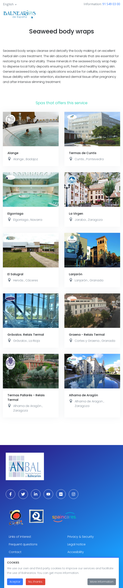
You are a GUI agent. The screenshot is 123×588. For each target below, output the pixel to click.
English (8, 4)
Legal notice (76, 544)
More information (101, 582)
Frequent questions (23, 544)
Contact (15, 552)
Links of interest (20, 536)
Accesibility (75, 552)
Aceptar (15, 582)
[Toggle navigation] (115, 13)
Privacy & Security (80, 536)
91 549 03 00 (111, 4)
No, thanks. (35, 582)
